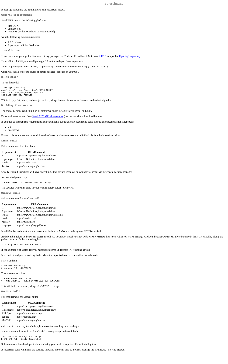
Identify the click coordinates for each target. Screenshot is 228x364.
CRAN (102, 58)
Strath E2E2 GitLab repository (47, 121)
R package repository (130, 58)
